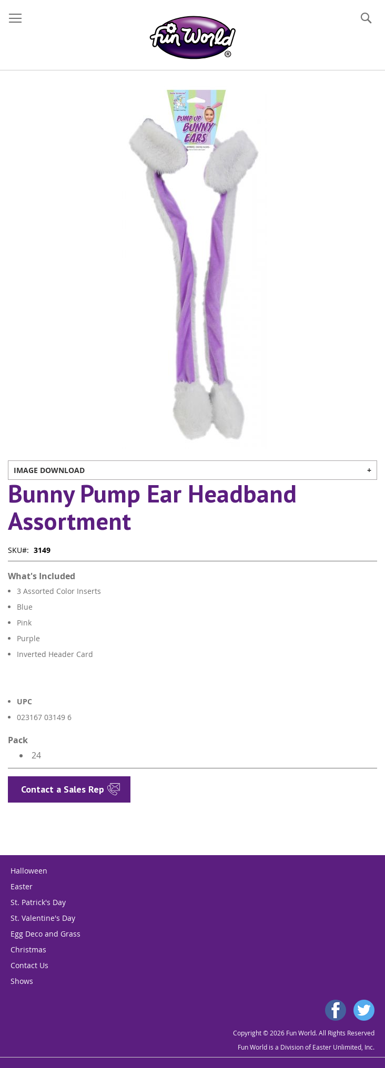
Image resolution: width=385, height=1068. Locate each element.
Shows (22, 981)
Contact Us (29, 965)
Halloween (29, 871)
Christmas (28, 949)
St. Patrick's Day (38, 902)
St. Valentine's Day (43, 918)
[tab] (192, 470)
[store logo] (192, 37)
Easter (22, 886)
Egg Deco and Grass (45, 934)
